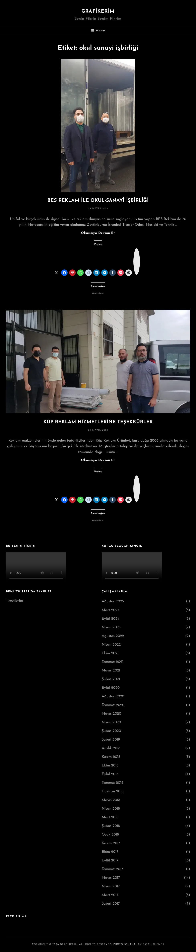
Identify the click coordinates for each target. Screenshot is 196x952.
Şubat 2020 (111, 731)
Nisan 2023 (111, 627)
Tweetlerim (14, 601)
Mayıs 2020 (111, 714)
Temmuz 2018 (112, 783)
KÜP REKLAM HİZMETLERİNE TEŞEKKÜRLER (98, 422)
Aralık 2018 (111, 748)
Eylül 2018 (110, 774)
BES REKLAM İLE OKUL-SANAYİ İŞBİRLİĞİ (97, 200)
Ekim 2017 (110, 852)
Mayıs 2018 (111, 800)
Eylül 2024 (110, 619)
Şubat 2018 (111, 826)
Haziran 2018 (112, 791)
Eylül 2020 (111, 688)
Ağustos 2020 (113, 696)
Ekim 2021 (110, 653)
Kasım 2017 (111, 843)
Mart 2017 (110, 895)
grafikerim (98, 11)
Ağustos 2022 (113, 636)
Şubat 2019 (111, 740)
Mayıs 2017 (111, 878)
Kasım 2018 (111, 757)
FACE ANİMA (16, 916)
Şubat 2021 (111, 679)
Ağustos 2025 (113, 601)
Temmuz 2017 (112, 869)
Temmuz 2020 (113, 705)
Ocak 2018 (110, 835)
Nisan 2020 (111, 722)
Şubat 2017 (111, 904)
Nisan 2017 (111, 886)
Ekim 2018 (110, 765)
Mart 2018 (110, 817)
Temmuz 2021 (112, 662)
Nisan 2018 (111, 809)
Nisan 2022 (111, 645)
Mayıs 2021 (111, 670)
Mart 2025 (110, 610)
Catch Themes (153, 944)
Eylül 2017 (110, 860)
